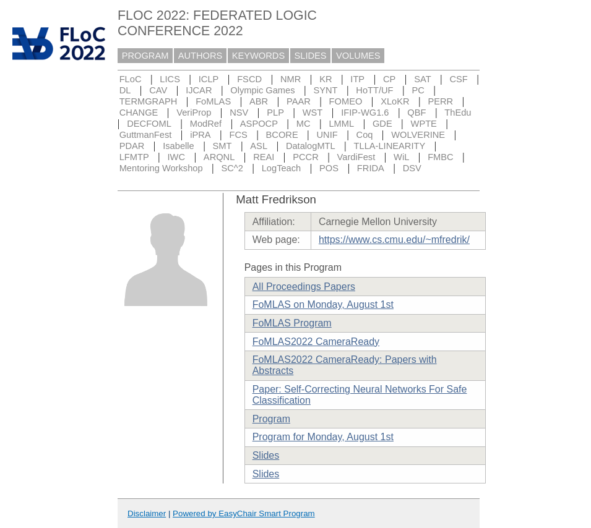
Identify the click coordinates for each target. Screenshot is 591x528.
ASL (258, 146)
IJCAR (199, 90)
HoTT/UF (374, 90)
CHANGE (138, 112)
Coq (364, 135)
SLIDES (311, 56)
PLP (275, 112)
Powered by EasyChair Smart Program (244, 513)
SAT (422, 79)
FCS (238, 135)
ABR (258, 101)
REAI (263, 157)
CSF (458, 79)
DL (125, 90)
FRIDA (370, 168)
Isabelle (178, 146)
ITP (357, 79)
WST (313, 112)
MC (303, 124)
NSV (239, 112)
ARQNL (219, 157)
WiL (401, 157)
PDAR (132, 146)
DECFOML (149, 124)
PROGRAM (145, 56)
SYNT (325, 90)
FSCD (249, 79)
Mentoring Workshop (161, 168)
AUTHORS (200, 56)
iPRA (200, 135)
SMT (222, 146)
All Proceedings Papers (303, 286)
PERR (440, 101)
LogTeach (281, 168)
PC (418, 90)
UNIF (327, 135)
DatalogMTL (310, 146)
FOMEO (346, 101)
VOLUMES (358, 56)
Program (271, 419)
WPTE (424, 124)
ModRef (206, 124)
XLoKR (395, 101)
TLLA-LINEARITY (390, 146)
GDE (382, 124)
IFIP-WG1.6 (365, 112)
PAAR (299, 101)
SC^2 (232, 168)
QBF (416, 112)
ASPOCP (259, 124)
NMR (290, 79)
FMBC (441, 157)
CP (389, 79)
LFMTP (134, 157)
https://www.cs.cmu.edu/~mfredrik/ (394, 239)
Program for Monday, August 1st (323, 437)
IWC (177, 157)
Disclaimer (146, 513)
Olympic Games (262, 90)
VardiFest (356, 157)
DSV (412, 168)
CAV (158, 90)
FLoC (130, 79)
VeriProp (193, 112)
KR (325, 79)
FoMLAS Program (292, 323)
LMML (341, 124)
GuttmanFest (145, 135)
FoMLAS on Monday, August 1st (323, 304)
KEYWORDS (258, 56)
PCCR (306, 157)
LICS (170, 79)
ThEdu (457, 112)
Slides (266, 455)
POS (329, 168)
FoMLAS (213, 101)
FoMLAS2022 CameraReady (315, 341)
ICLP (209, 79)
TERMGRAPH (148, 101)
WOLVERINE (418, 135)
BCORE (282, 135)
